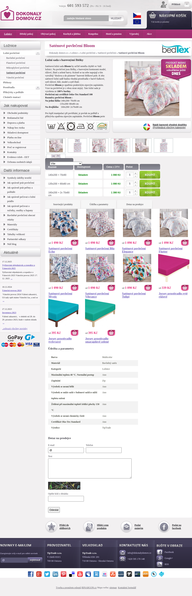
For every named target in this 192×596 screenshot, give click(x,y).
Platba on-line (12, 137)
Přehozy (7, 82)
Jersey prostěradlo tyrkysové (60, 340)
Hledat (116, 18)
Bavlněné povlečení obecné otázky (19, 217)
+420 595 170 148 (132, 563)
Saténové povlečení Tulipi (134, 295)
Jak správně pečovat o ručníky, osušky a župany (18, 208)
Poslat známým (139, 530)
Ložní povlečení (87, 53)
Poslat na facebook (176, 530)
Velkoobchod (12, 142)
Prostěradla (21, 87)
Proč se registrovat (14, 147)
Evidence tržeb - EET (16, 157)
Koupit (150, 175)
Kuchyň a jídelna (73, 34)
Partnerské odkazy (14, 239)
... (11, 278)
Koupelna (95, 34)
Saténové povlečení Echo (60, 250)
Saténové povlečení (107, 53)
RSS (162, 568)
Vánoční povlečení (15, 77)
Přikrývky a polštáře (13, 92)
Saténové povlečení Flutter (170, 250)
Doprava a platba (14, 122)
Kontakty (10, 152)
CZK (137, 15)
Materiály (10, 224)
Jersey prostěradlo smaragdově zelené (97, 340)
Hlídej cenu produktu (103, 530)
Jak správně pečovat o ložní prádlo (19, 199)
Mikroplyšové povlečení (17, 67)
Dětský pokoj (28, 34)
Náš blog (9, 244)
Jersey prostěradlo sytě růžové (173, 295)
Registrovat (35, 564)
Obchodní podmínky (15, 112)
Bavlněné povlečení (15, 58)
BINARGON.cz (89, 591)
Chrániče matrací (12, 97)
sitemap (113, 591)
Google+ (164, 562)
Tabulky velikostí (14, 234)
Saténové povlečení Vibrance (97, 295)
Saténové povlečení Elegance (134, 250)
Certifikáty (10, 229)
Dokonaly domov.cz (58, 53)
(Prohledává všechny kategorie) (170, 126)
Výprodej (136, 34)
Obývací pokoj (50, 34)
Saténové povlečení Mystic (60, 295)
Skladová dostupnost (15, 132)
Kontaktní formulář (127, 591)
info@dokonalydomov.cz (135, 557)
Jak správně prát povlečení (18, 182)
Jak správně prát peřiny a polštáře (18, 189)
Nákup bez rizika (14, 127)
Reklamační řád (13, 117)
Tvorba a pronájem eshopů (68, 591)
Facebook (165, 556)
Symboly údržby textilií (17, 177)
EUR (137, 21)
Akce (150, 34)
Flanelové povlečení (15, 63)
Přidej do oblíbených (64, 530)
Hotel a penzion (116, 34)
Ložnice (74, 53)
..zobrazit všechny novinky (14, 328)
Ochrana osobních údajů (17, 161)
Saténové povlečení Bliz (100, 248)
